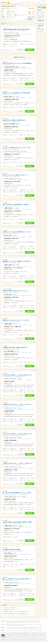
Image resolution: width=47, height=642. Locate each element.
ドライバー (38, 628)
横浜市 (11, 624)
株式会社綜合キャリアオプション (10, 580)
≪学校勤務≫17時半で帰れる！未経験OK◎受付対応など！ (15, 347)
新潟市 (10, 625)
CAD (40, 627)
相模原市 (16, 624)
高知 (9, 622)
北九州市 (20, 625)
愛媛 (7, 622)
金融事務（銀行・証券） (27, 627)
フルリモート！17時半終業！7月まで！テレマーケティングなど (17, 147)
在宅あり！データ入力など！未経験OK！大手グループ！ (15, 174)
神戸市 (36, 624)
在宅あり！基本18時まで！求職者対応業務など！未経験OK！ (16, 204)
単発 (9, 630)
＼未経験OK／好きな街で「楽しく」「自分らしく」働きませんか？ (18, 404)
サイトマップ (8, 634)
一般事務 (8, 627)
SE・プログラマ (9, 628)
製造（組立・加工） (34, 628)
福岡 (11, 622)
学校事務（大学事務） (33, 627)
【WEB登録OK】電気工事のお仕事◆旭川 (12, 549)
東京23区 (8, 624)
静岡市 (27, 624)
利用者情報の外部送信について (26, 634)
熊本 (16, 622)
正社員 (19, 630)
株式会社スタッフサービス (9, 94)
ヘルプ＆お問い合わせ (34, 634)
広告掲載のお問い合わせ (41, 634)
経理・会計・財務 (15, 627)
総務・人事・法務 (20, 627)
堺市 (33, 624)
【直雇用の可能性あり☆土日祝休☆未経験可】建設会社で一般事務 (17, 522)
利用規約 (13, 634)
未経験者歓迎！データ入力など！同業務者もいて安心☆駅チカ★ (17, 261)
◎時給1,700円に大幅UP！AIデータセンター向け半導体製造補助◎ (17, 63)
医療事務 (23, 628)
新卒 (22, 630)
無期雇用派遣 (40, 630)
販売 (38, 627)
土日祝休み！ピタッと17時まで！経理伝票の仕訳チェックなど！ (17, 231)
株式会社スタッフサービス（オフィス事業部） (12, 376)
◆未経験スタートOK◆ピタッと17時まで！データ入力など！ (16, 320)
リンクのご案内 (9, 635)
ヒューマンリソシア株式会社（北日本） (11, 523)
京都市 (38, 624)
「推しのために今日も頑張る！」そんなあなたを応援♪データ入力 (17, 374)
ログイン (43, 2)
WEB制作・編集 (14, 628)
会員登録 (38, 2)
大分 (18, 622)
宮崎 (20, 622)
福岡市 (17, 625)
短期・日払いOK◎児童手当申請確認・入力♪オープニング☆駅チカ (17, 492)
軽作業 (30, 628)
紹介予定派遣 (36, 630)
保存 (43, 7)
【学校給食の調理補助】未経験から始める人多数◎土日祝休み (16, 29)
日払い (15, 630)
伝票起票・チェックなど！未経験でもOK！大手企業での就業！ (16, 92)
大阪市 (32, 624)
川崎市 (13, 624)
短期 (7, 630)
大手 (33, 630)
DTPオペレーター (18, 628)
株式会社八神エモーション (9, 64)
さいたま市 (21, 624)
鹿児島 (22, 622)
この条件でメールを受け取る (30, 19)
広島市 (12, 625)
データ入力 (11, 627)
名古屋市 (24, 624)
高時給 (25, 630)
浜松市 (29, 624)
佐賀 (13, 622)
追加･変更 (8, 8)
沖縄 (24, 622)
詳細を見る (29, 49)
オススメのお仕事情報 (40, 28)
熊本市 (22, 625)
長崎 (14, 622)
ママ (29, 630)
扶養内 (31, 630)
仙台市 (8, 625)
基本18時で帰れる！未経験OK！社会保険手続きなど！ (15, 120)
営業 (37, 627)
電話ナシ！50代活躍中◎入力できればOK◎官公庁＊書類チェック (17, 578)
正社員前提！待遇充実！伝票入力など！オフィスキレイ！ (15, 290)
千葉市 (18, 624)
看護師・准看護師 (26, 628)
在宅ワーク (12, 630)
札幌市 (40, 624)
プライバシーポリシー (18, 634)
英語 (16, 630)
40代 (21, 630)
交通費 (27, 630)
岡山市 (15, 625)
